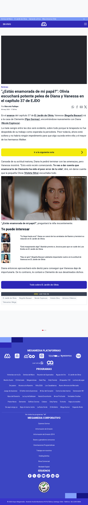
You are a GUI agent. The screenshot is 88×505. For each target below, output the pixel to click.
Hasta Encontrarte (44, 396)
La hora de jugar (78, 380)
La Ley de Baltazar (29, 396)
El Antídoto (54, 407)
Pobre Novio (12, 402)
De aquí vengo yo (11, 407)
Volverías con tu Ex (14, 375)
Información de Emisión (44, 429)
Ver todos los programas (35, 414)
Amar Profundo (59, 396)
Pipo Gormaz (32, 119)
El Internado (20, 380)
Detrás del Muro (7, 19)
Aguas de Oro (61, 375)
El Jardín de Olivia (20, 19)
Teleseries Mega (9, 302)
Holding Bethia (44, 456)
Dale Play (42, 380)
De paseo (12, 385)
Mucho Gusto (8, 380)
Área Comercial (44, 461)
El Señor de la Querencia (28, 391)
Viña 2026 (39, 385)
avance (11, 115)
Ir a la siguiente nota (44, 152)
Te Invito (63, 402)
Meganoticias (32, 380)
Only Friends (52, 380)
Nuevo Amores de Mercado (69, 385)
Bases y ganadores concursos (44, 440)
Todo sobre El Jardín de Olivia (44, 285)
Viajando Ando (77, 407)
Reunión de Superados (45, 375)
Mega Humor (65, 407)
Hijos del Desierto (13, 396)
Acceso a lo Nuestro (26, 385)
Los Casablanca (50, 385)
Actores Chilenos (69, 298)
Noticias (4, 87)
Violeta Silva (31, 173)
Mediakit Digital (44, 467)
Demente (22, 402)
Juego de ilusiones (10, 391)
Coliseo (44, 402)
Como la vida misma (63, 391)
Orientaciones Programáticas (44, 445)
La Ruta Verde (42, 407)
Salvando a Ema (35, 19)
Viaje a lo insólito (74, 402)
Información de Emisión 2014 (44, 434)
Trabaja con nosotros (44, 450)
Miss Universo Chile (49, 19)
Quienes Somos (44, 423)
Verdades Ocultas (74, 396)
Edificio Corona (33, 402)
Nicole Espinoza (10, 123)
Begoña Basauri (73, 115)
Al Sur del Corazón (46, 391)
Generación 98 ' (78, 391)
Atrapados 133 (65, 380)
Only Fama (53, 402)
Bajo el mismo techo (27, 407)
